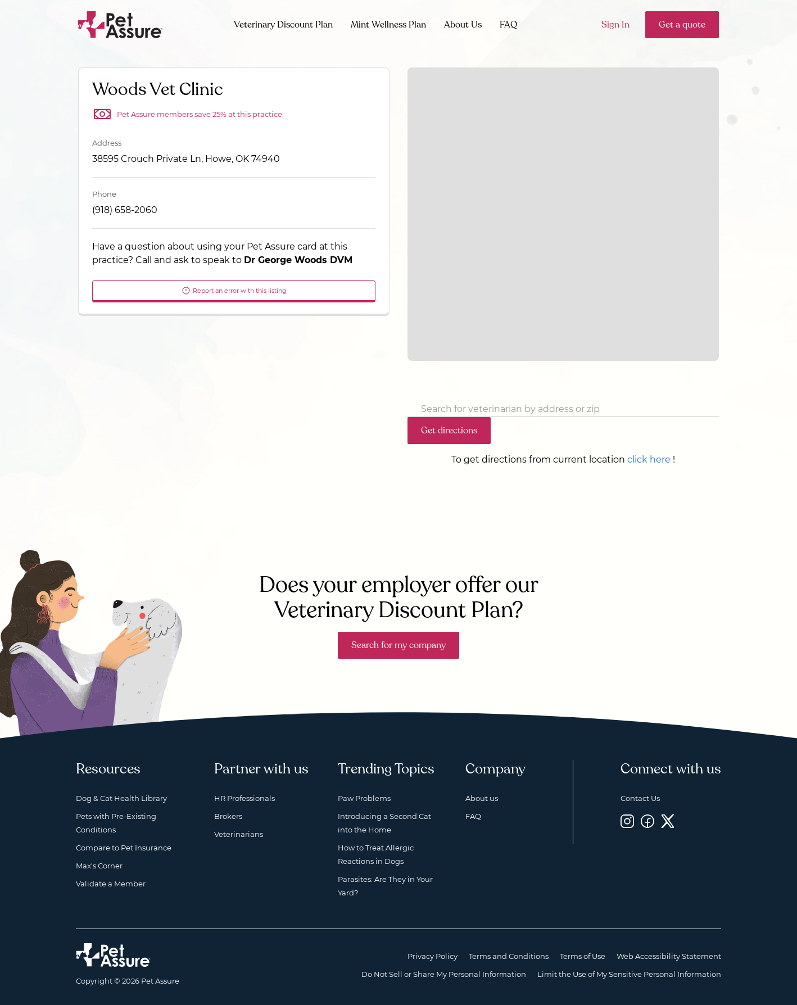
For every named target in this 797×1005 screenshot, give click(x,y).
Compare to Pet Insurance (123, 847)
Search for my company (398, 645)
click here (649, 459)
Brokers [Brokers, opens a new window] (228, 816)
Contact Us (640, 798)
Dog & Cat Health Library (121, 798)
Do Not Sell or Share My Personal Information (443, 974)
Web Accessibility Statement (669, 956)
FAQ (508, 25)
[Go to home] (120, 24)
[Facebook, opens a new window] (647, 821)
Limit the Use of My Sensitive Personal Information (629, 974)
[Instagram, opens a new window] (627, 821)
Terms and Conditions (509, 956)
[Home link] (113, 955)
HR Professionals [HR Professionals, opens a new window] (244, 798)
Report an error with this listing (234, 290)
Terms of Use (582, 956)
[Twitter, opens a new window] (667, 821)
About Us (463, 25)
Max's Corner (99, 865)
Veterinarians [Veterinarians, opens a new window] (238, 834)
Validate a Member (111, 883)
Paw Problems (364, 798)
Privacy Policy (432, 956)
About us (481, 798)
